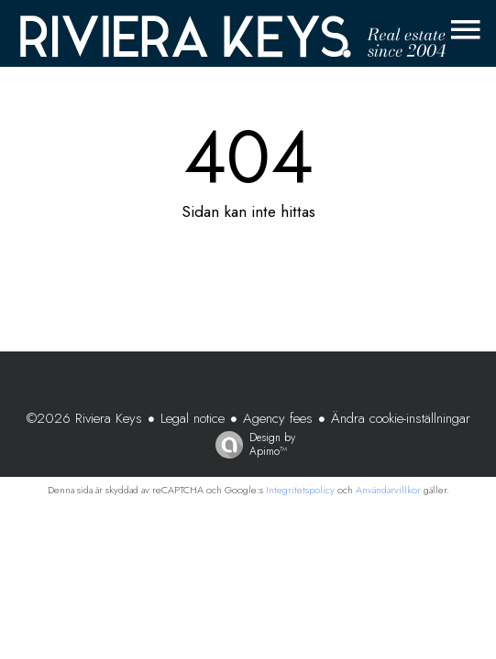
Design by (250, 444)
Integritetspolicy (300, 489)
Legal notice (192, 418)
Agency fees (278, 418)
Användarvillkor (388, 489)
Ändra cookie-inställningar (400, 418)
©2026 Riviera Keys (84, 418)
